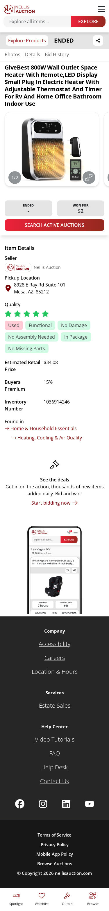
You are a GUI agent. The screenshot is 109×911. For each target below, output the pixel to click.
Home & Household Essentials (41, 428)
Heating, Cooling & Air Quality (47, 437)
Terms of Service (54, 835)
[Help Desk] (54, 767)
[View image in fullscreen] (89, 177)
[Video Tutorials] (54, 739)
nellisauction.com (73, 873)
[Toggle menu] (101, 9)
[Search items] (40, 21)
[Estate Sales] (54, 706)
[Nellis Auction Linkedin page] (66, 803)
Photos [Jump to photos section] (12, 54)
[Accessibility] (54, 644)
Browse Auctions (54, 863)
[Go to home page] (19, 9)
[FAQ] (54, 753)
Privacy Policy (55, 844)
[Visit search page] (93, 898)
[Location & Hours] (55, 672)
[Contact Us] (54, 781)
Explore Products (27, 40)
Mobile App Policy (54, 854)
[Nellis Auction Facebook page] (19, 803)
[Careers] (54, 658)
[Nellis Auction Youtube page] (89, 803)
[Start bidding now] (54, 502)
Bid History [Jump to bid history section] (57, 54)
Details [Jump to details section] (32, 54)
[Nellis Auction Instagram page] (43, 803)
